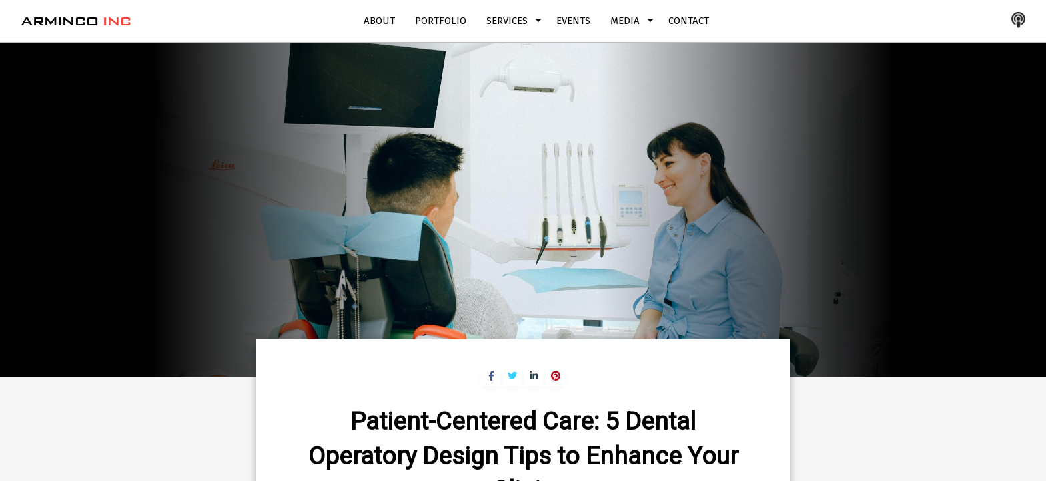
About (379, 21)
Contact (688, 21)
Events (573, 21)
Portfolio (440, 21)
